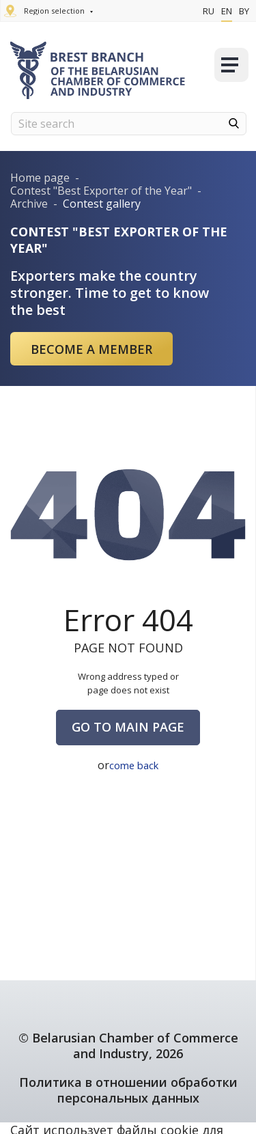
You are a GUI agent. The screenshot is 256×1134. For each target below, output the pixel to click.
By (244, 11)
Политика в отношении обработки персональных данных (128, 1090)
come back (134, 765)
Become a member (91, 349)
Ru (208, 11)
